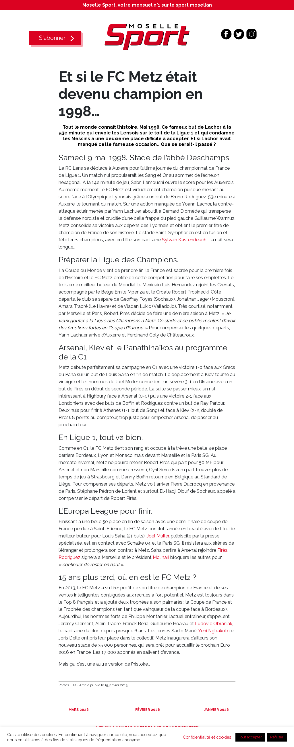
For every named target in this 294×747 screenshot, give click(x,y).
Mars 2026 (78, 710)
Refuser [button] (276, 737)
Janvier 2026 (216, 710)
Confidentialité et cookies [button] (207, 737)
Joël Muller (158, 536)
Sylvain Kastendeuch (184, 240)
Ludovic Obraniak (213, 623)
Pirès (222, 550)
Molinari (161, 557)
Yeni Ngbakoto (214, 630)
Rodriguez (69, 557)
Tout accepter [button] (250, 737)
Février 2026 (147, 710)
